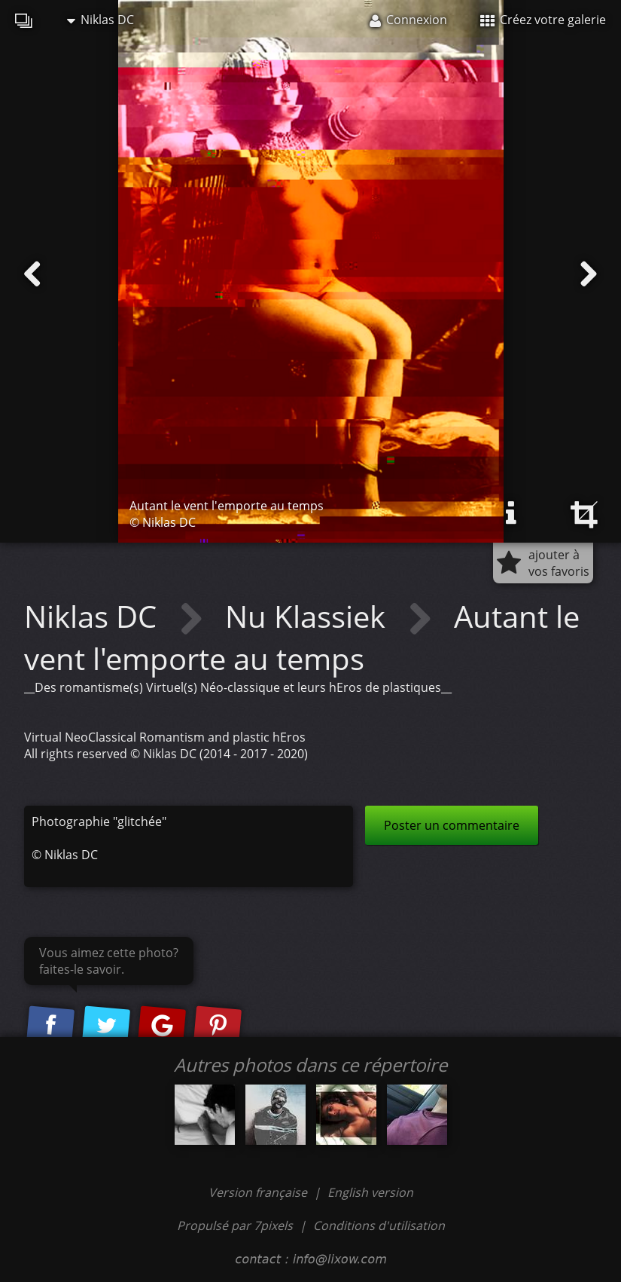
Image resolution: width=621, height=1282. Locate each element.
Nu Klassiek (309, 616)
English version (370, 1192)
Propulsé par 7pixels (235, 1225)
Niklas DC (100, 19)
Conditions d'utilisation (379, 1225)
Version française (259, 1192)
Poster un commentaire (451, 825)
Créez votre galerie (543, 19)
